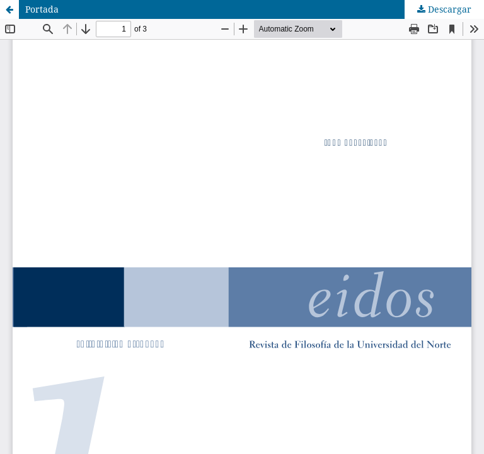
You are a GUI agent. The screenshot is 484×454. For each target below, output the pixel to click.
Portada (42, 9)
